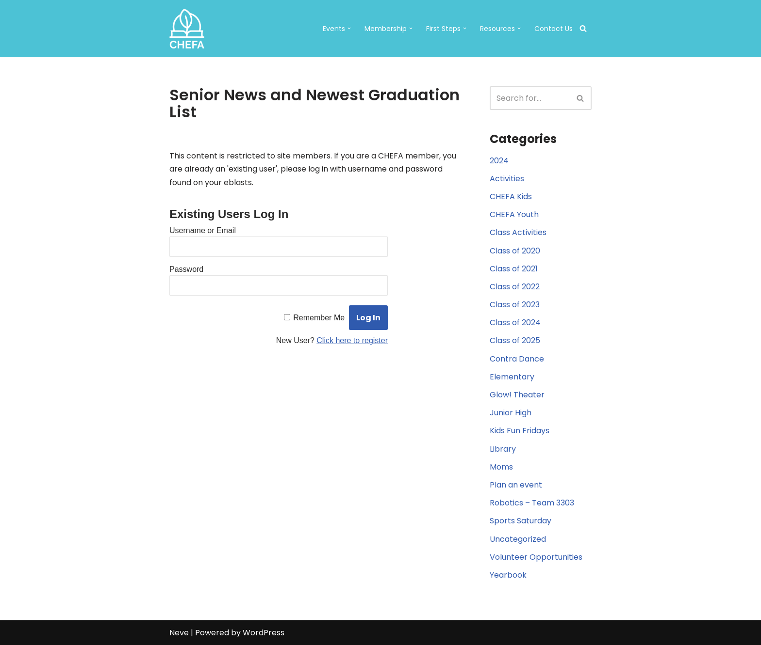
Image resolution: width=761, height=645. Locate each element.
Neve (179, 632)
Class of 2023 (515, 304)
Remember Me (319, 318)
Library (503, 449)
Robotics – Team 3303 (532, 502)
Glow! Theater (517, 394)
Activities (507, 178)
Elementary (512, 376)
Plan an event (516, 484)
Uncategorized (518, 539)
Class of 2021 (514, 268)
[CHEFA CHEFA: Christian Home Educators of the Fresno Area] (186, 28)
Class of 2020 (515, 250)
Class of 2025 (515, 340)
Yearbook (508, 575)
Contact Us (553, 28)
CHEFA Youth (514, 214)
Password (186, 269)
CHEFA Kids (511, 196)
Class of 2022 (515, 286)
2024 (499, 160)
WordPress (263, 632)
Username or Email (202, 230)
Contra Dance (517, 358)
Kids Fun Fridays (519, 430)
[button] (349, 28)
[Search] (583, 28)
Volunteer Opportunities (536, 557)
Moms (501, 466)
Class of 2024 (515, 322)
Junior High (510, 412)
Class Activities (518, 232)
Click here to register (352, 340)
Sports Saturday (520, 520)
